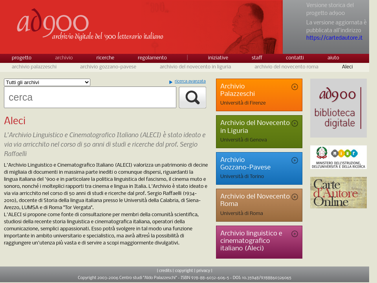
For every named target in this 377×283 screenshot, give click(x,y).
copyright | (185, 271)
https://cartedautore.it (334, 38)
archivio (64, 58)
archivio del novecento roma (286, 67)
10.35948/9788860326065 (266, 278)
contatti (295, 58)
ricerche (106, 58)
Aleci (347, 67)
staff (257, 58)
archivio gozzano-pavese (108, 67)
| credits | (165, 271)
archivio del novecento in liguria (195, 67)
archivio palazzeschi (34, 67)
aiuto (333, 58)
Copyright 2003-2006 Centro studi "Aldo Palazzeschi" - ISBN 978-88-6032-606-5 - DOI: (160, 278)
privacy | (204, 271)
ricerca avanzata (190, 81)
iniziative (218, 58)
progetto (21, 58)
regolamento (152, 58)
